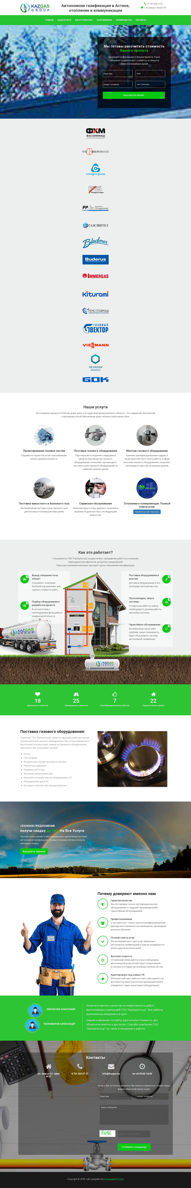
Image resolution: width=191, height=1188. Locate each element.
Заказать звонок (34, 851)
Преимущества (124, 20)
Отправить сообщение (134, 1147)
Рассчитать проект (133, 95)
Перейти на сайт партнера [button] (147, 511)
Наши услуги (64, 20)
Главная (49, 20)
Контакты (141, 20)
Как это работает (84, 20)
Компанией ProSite (114, 1179)
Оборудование (104, 20)
